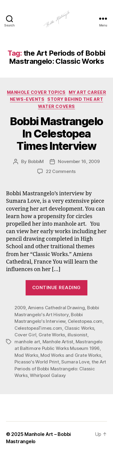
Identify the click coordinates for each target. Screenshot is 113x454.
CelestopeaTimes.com (38, 328)
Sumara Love (75, 362)
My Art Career (87, 92)
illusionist (77, 335)
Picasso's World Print (36, 362)
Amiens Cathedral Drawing (56, 307)
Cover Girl (25, 335)
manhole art (27, 341)
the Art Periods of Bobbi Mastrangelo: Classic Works (60, 368)
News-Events (27, 99)
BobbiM (36, 161)
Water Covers (56, 106)
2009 (20, 307)
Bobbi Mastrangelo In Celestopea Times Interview (56, 134)
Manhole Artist (57, 341)
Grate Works (52, 335)
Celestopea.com (85, 321)
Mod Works (26, 355)
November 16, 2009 (79, 161)
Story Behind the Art (75, 99)
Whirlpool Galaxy (48, 375)
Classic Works (79, 328)
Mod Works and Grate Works (70, 355)
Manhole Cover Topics (36, 92)
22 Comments (61, 171)
